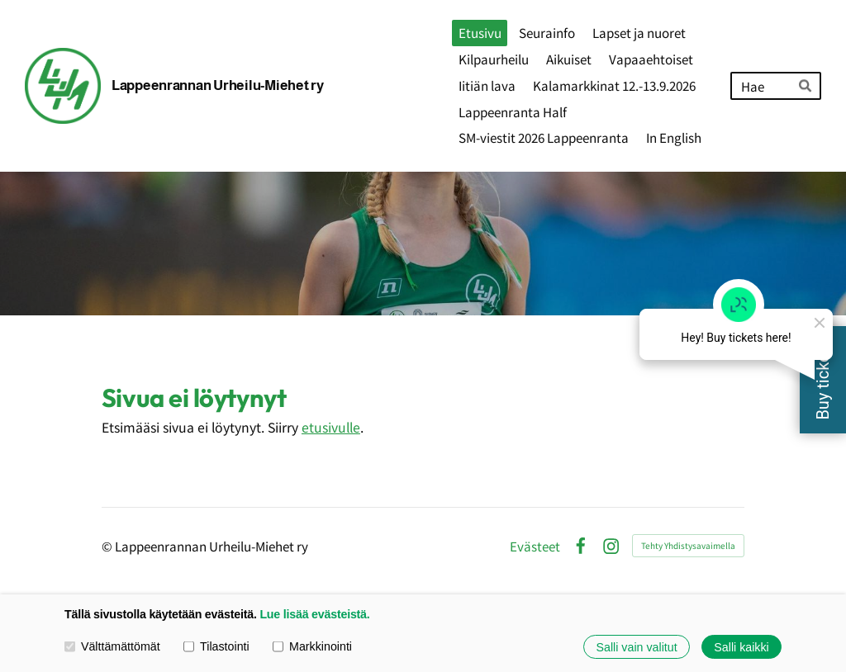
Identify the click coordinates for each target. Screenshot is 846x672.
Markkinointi (312, 646)
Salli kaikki (741, 646)
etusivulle (331, 427)
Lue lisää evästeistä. (314, 614)
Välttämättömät (112, 646)
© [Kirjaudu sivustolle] (108, 546)
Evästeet (535, 546)
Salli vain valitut (636, 646)
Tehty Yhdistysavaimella (688, 545)
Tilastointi (216, 646)
